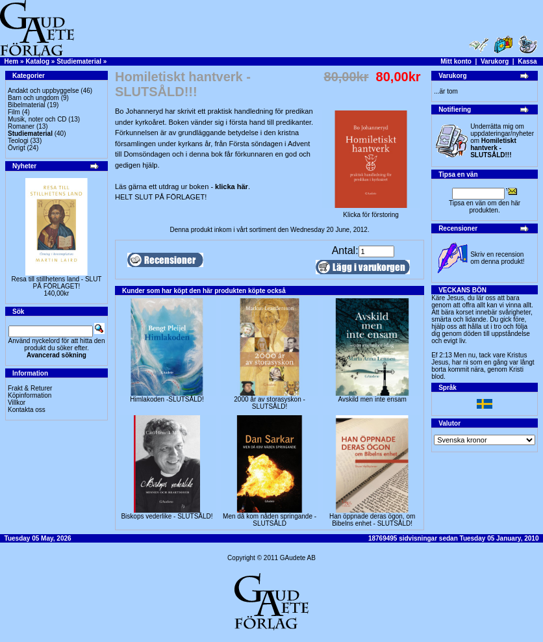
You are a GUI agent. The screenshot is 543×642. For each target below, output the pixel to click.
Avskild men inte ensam (372, 399)
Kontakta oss (26, 409)
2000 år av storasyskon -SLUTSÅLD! (269, 403)
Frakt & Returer (30, 388)
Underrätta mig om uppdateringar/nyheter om (502, 141)
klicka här (231, 186)
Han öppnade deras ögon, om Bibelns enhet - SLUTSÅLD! (372, 520)
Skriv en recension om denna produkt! (497, 258)
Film (14, 112)
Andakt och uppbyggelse (43, 90)
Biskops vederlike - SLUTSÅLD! (166, 516)
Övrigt (16, 147)
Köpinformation (29, 395)
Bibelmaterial (26, 105)
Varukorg (495, 61)
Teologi (18, 140)
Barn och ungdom (33, 97)
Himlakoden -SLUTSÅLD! (166, 399)
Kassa (527, 61)
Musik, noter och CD (37, 119)
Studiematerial (79, 61)
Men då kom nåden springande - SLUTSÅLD (269, 520)
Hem (12, 61)
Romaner (21, 126)
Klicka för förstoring (371, 211)
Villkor (16, 402)
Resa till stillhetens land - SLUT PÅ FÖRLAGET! (57, 283)
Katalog (37, 61)
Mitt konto (456, 61)
